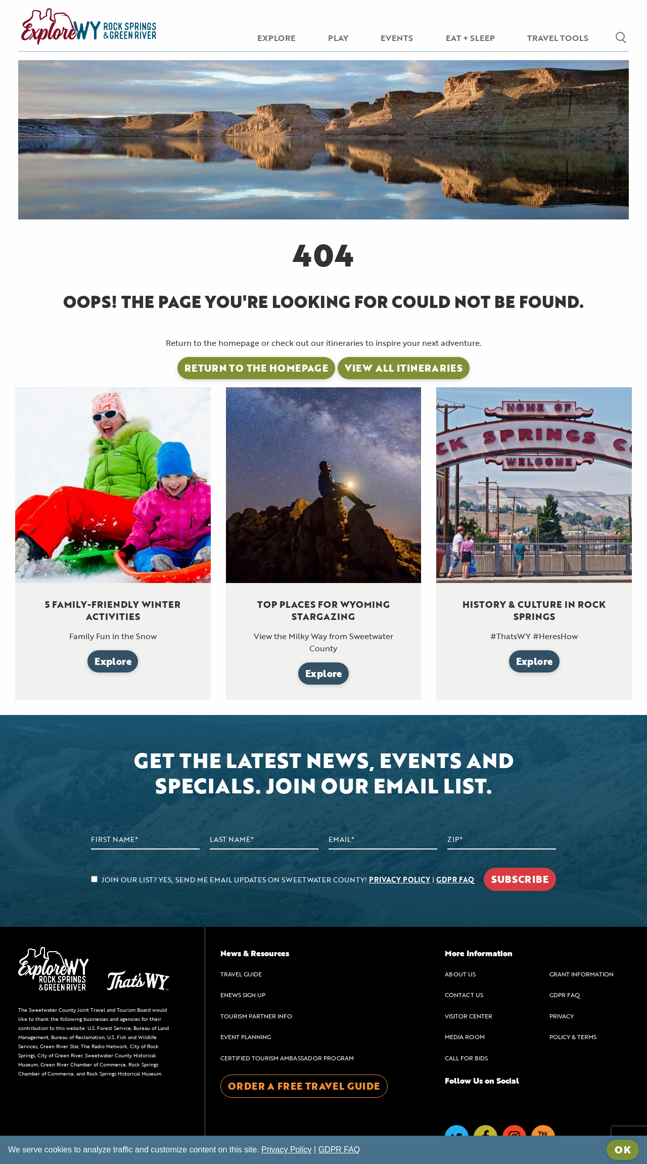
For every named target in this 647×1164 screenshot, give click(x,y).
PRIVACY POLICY (399, 879)
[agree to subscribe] (94, 879)
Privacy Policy (286, 1149)
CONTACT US (464, 994)
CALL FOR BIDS (466, 1057)
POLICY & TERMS (572, 1036)
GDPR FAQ (455, 879)
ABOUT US (460, 973)
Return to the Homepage (256, 368)
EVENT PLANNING (245, 1036)
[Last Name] (264, 839)
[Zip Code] (501, 839)
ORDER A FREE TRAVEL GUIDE (304, 1086)
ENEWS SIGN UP (242, 994)
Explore (113, 661)
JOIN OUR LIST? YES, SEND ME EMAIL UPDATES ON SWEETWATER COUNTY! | (282, 879)
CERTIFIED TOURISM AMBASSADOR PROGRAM (287, 1057)
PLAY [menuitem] (338, 38)
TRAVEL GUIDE (241, 973)
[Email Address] (383, 839)
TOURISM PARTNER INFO (256, 1015)
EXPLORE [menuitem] (276, 38)
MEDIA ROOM (465, 1036)
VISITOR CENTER (468, 1015)
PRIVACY (561, 1015)
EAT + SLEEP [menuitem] (470, 38)
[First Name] (145, 839)
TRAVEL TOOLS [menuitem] (557, 38)
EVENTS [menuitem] (397, 38)
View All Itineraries (404, 368)
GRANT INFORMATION (581, 973)
